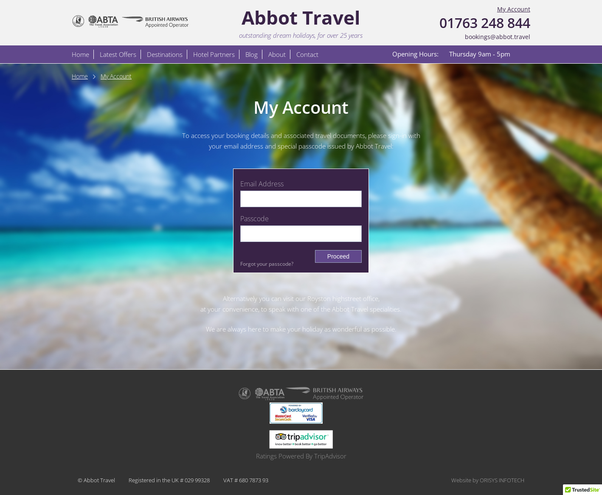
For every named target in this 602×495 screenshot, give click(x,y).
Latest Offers (118, 54)
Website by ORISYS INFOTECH (487, 480)
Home (80, 54)
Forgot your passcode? (266, 263)
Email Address (262, 183)
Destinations (165, 54)
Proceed (338, 256)
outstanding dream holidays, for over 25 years (301, 35)
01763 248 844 (484, 23)
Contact (307, 54)
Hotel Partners (214, 54)
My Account (513, 9)
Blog (251, 54)
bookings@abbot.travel (497, 37)
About (277, 54)
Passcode (254, 218)
